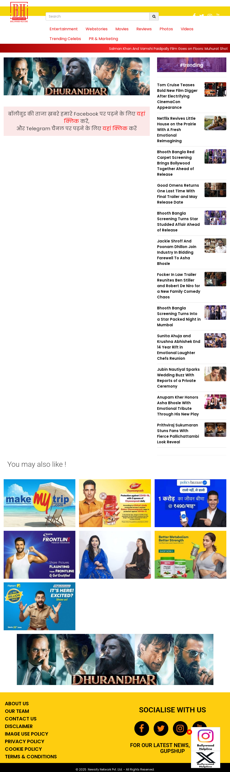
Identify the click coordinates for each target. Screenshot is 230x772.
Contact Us (20, 718)
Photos (166, 29)
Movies (122, 29)
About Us (16, 703)
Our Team (16, 711)
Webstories (97, 29)
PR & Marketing (103, 39)
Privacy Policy (24, 741)
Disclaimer (18, 726)
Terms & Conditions (30, 756)
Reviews (144, 29)
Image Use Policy (26, 733)
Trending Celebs (65, 39)
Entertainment (64, 29)
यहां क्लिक (115, 128)
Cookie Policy (23, 749)
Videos (187, 29)
